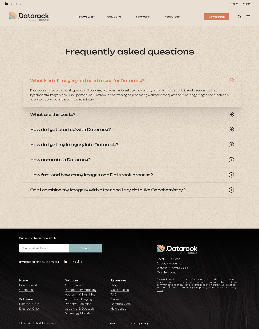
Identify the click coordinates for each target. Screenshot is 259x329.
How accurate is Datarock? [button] (132, 159)
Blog (114, 285)
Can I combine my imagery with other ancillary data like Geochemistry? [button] (132, 190)
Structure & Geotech (79, 308)
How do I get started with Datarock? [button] (132, 129)
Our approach (74, 285)
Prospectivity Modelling (80, 290)
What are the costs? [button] (132, 114)
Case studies (120, 290)
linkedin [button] (75, 261)
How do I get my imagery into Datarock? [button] (132, 144)
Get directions (166, 272)
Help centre (119, 308)
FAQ (113, 294)
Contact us (26, 290)
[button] (248, 17)
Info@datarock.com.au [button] (39, 262)
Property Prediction (78, 304)
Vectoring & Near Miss (80, 294)
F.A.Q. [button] (113, 323)
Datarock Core (29, 304)
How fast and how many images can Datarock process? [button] (132, 175)
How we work (28, 285)
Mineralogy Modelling (79, 313)
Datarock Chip (29, 308)
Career (115, 299)
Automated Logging (78, 299)
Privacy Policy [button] (140, 323)
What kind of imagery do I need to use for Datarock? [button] (132, 80)
